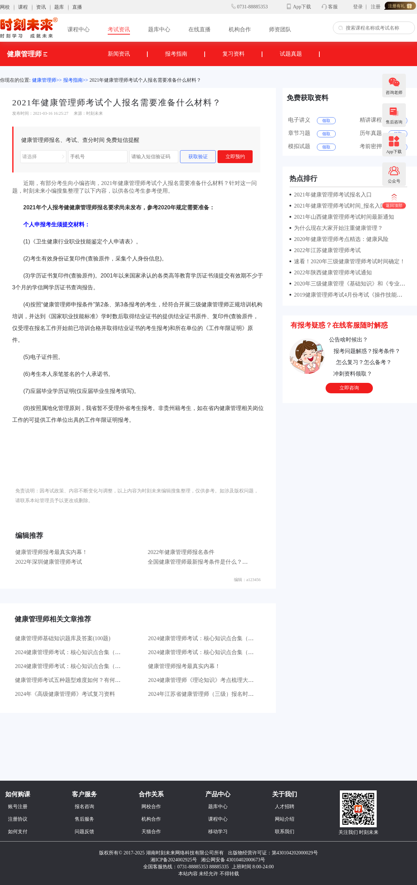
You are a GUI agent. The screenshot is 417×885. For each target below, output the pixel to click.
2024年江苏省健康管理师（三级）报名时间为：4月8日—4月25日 (227, 694)
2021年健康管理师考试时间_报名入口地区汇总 (349, 206)
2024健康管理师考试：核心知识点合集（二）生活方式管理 (220, 652)
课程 (23, 7)
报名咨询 (84, 806)
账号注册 (17, 806)
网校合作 (151, 806)
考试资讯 (119, 29)
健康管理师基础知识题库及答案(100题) (63, 638)
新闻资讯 (119, 54)
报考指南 (176, 54)
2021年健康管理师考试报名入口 (331, 195)
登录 (358, 6)
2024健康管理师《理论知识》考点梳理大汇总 (203, 680)
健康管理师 (27, 54)
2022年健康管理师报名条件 (181, 552)
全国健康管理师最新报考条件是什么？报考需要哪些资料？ (220, 562)
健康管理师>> (47, 80)
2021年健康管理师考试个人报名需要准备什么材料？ (145, 80)
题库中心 (159, 29)
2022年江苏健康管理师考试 (326, 250)
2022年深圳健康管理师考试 (48, 562)
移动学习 (218, 831)
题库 (59, 7)
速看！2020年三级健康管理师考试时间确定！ (348, 261)
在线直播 (199, 29)
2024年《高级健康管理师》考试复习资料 (65, 694)
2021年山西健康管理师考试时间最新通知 (342, 217)
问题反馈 (84, 831)
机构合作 (240, 29)
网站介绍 (284, 819)
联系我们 (284, 831)
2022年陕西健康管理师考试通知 (331, 272)
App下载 (302, 6)
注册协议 (17, 819)
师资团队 (280, 29)
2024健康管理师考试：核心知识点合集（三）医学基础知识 (87, 652)
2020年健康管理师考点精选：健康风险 (340, 239)
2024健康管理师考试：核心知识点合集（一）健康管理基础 (87, 666)
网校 (5, 7)
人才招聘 (284, 806)
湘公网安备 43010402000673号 (234, 859)
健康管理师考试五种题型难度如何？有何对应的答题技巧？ (87, 680)
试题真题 (291, 54)
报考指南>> (75, 80)
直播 (77, 7)
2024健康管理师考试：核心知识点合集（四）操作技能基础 (220, 638)
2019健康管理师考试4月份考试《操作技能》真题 (352, 295)
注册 (376, 6)
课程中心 (78, 29)
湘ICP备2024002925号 (173, 859)
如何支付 (17, 831)
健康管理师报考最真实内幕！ (51, 552)
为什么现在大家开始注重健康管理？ (337, 228)
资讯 (41, 7)
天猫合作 (151, 831)
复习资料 (233, 54)
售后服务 (84, 819)
